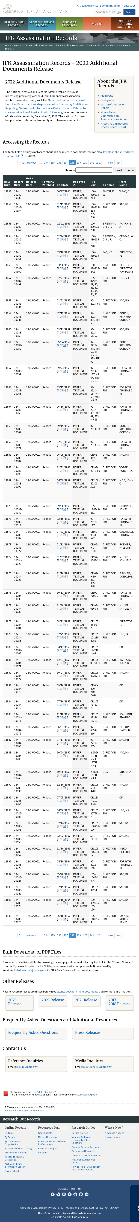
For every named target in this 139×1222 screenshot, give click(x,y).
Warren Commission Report (113, 106)
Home (8, 45)
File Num (93, 183)
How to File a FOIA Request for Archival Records (86, 1168)
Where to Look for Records (86, 1155)
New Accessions (113, 1137)
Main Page (107, 95)
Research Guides (83, 1127)
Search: (70, 170)
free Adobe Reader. (44, 1092)
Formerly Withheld (48, 183)
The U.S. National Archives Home (35, 8)
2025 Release (15, 1002)
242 (98, 162)
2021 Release (86, 1000)
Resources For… (49, 1127)
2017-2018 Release (119, 1002)
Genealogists (45, 1132)
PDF (60, 194)
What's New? (114, 1127)
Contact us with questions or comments (24, 1110)
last (118, 162)
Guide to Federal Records (85, 1147)
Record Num (18, 183)
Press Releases (87, 1032)
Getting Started (80, 1132)
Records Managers (48, 1148)
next (110, 162)
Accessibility (40, 1207)
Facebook (53, 1194)
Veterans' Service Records (41, 24)
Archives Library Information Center (15, 1165)
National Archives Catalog (18, 1148)
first (21, 162)
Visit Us (97, 24)
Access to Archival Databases (14, 1158)
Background (108, 100)
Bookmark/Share (110, 5)
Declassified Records (83, 1151)
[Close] (135, 1189)
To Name (108, 185)
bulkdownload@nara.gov (29, 970)
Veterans (43, 1152)
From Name (123, 183)
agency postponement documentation (80, 991)
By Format (10, 1137)
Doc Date (63, 185)
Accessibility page (87, 1094)
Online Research (16, 1127)
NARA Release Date (31, 181)
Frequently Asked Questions (33, 1032)
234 (46, 162)
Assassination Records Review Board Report (114, 125)
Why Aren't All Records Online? (83, 1161)
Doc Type (79, 183)
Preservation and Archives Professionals (52, 1143)
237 (66, 162)
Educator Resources (69, 24)
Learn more (107, 1215)
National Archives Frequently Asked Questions (81, 1140)
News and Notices (114, 1132)
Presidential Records (16, 1152)
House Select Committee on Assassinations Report (114, 116)
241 (92, 162)
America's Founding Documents (125, 24)
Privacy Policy (55, 1207)
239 (79, 162)
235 (53, 162)
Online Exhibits (12, 1171)
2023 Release (53, 1000)
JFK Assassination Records (54, 45)
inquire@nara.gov (26, 1067)
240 (85, 162)
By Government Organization (13, 1143)
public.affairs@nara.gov (97, 1067)
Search (129, 12)
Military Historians (47, 1137)
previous (31, 162)
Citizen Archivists (87, 5)
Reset (131, 170)
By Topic (9, 1132)
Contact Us (128, 5)
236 (59, 162)
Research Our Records (13, 24)
